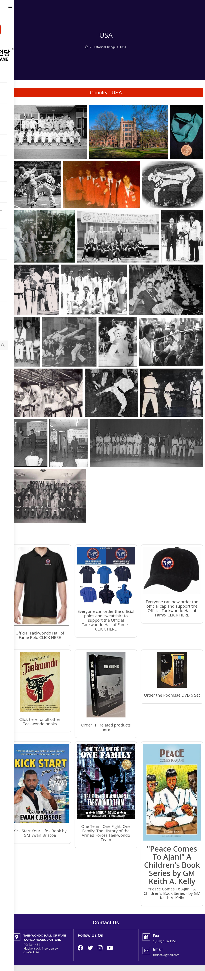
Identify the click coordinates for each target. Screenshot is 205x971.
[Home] (86, 47)
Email (158, 949)
